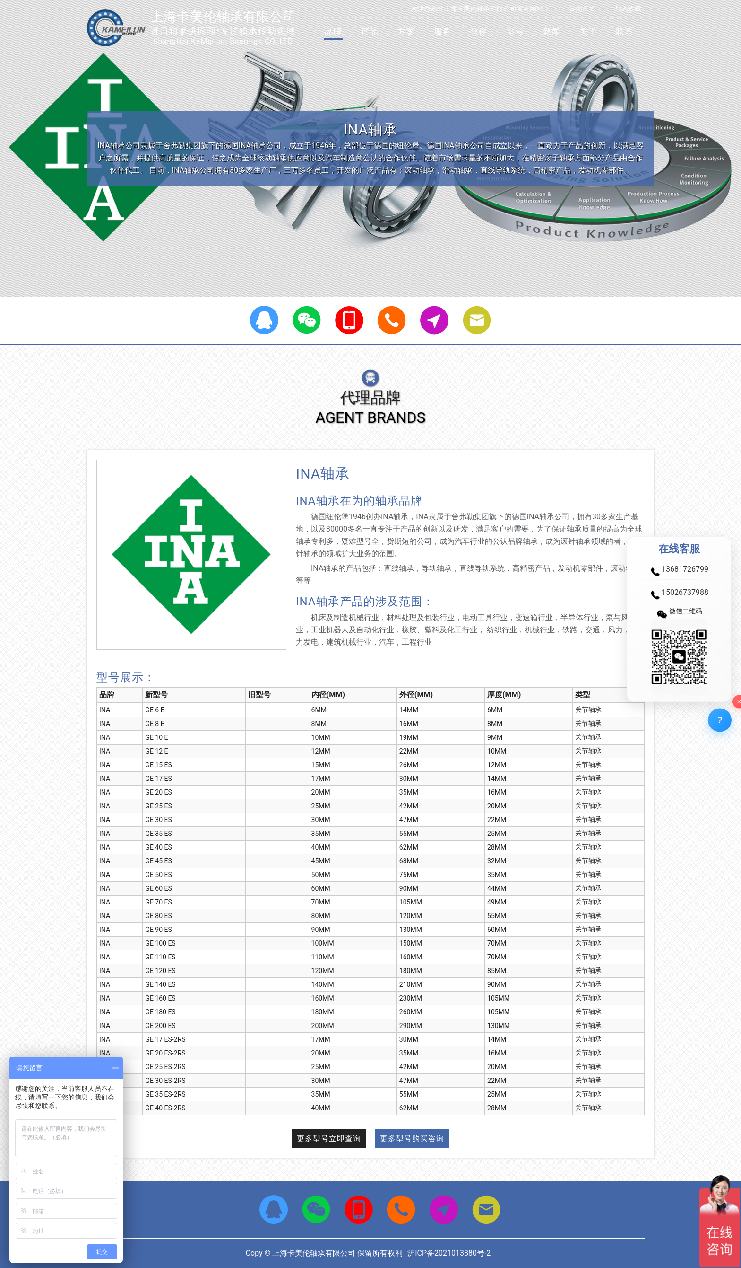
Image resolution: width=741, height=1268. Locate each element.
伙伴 (478, 31)
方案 (405, 31)
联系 (624, 31)
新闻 (551, 31)
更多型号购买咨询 (412, 1138)
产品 (369, 31)
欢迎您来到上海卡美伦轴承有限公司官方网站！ (480, 8)
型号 (515, 31)
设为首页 (582, 8)
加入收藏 (628, 8)
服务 (442, 31)
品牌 (333, 31)
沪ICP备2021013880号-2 (449, 1253)
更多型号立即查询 (329, 1138)
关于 (587, 31)
